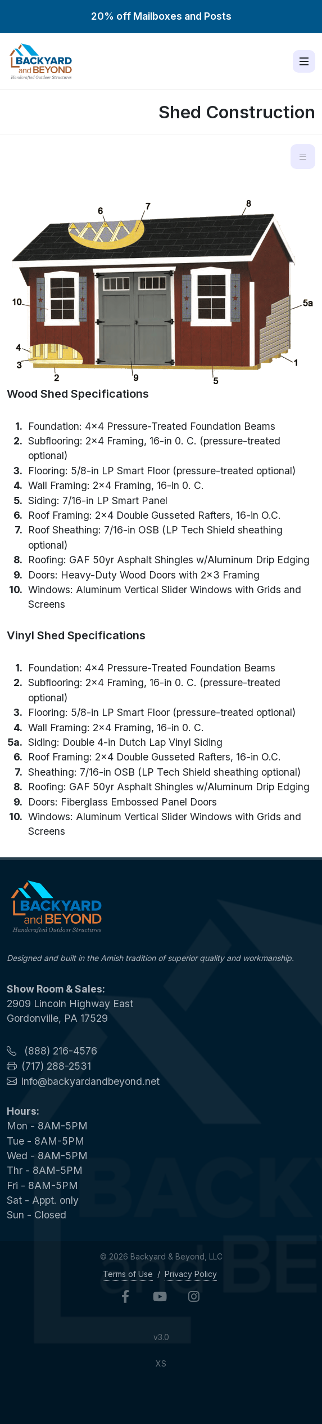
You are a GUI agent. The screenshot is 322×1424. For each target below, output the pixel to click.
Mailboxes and (168, 16)
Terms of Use (128, 1274)
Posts (218, 16)
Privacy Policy (191, 1274)
